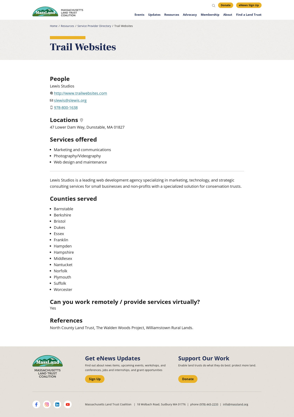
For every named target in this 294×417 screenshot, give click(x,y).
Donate (226, 5)
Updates (154, 14)
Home (53, 26)
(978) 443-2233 (208, 404)
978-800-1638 (66, 107)
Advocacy (190, 14)
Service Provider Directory (94, 26)
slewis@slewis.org (70, 100)
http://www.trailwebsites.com (80, 93)
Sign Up (95, 379)
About (227, 14)
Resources (171, 14)
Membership (210, 14)
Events (139, 14)
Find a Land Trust (249, 14)
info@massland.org (235, 404)
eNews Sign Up (249, 5)
